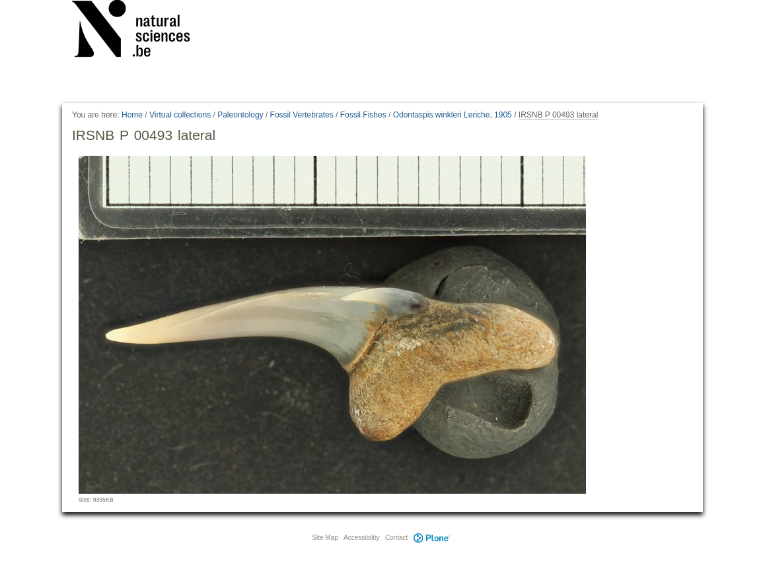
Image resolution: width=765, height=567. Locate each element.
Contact (396, 537)
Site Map (325, 537)
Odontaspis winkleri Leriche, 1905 (452, 114)
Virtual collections (180, 114)
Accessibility (361, 537)
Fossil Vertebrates (302, 114)
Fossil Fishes (363, 114)
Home (132, 114)
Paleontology (240, 114)
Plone (431, 537)
